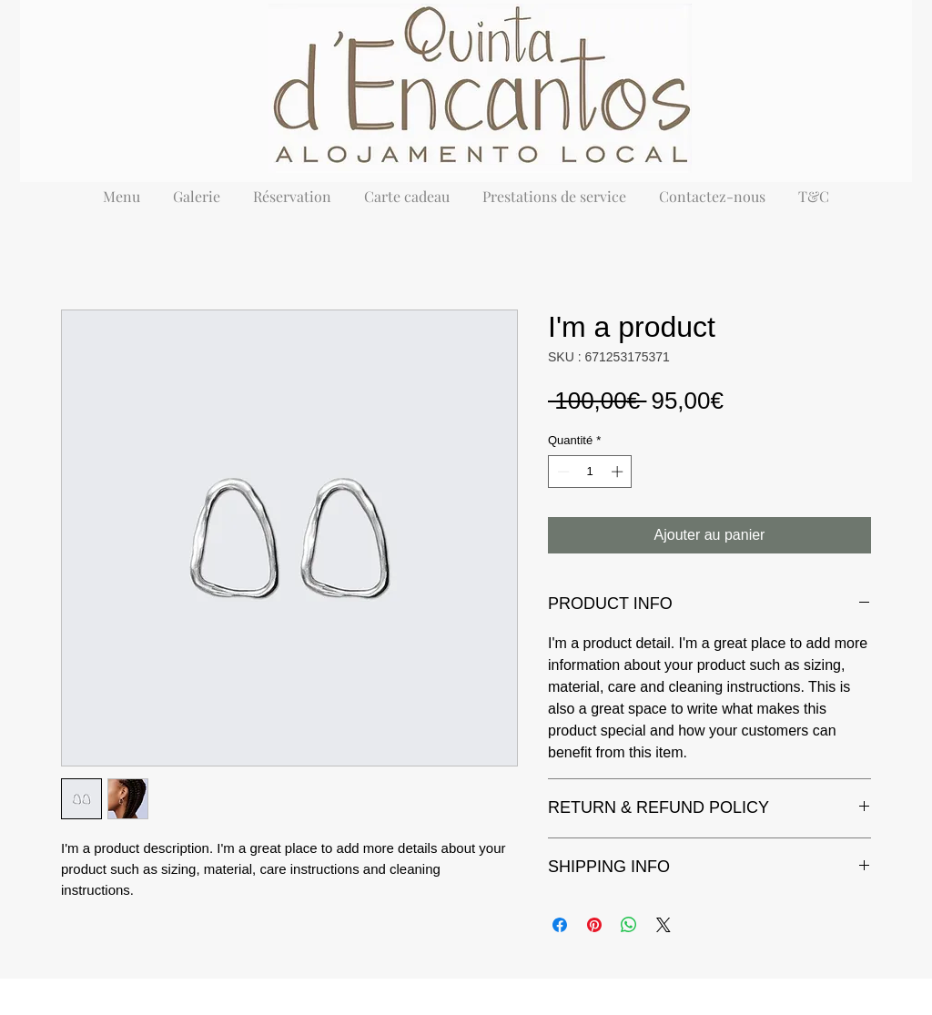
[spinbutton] (590, 471)
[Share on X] (663, 925)
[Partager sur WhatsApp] (629, 925)
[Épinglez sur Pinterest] (594, 925)
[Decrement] (561, 471)
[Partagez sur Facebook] (560, 925)
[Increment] (619, 471)
